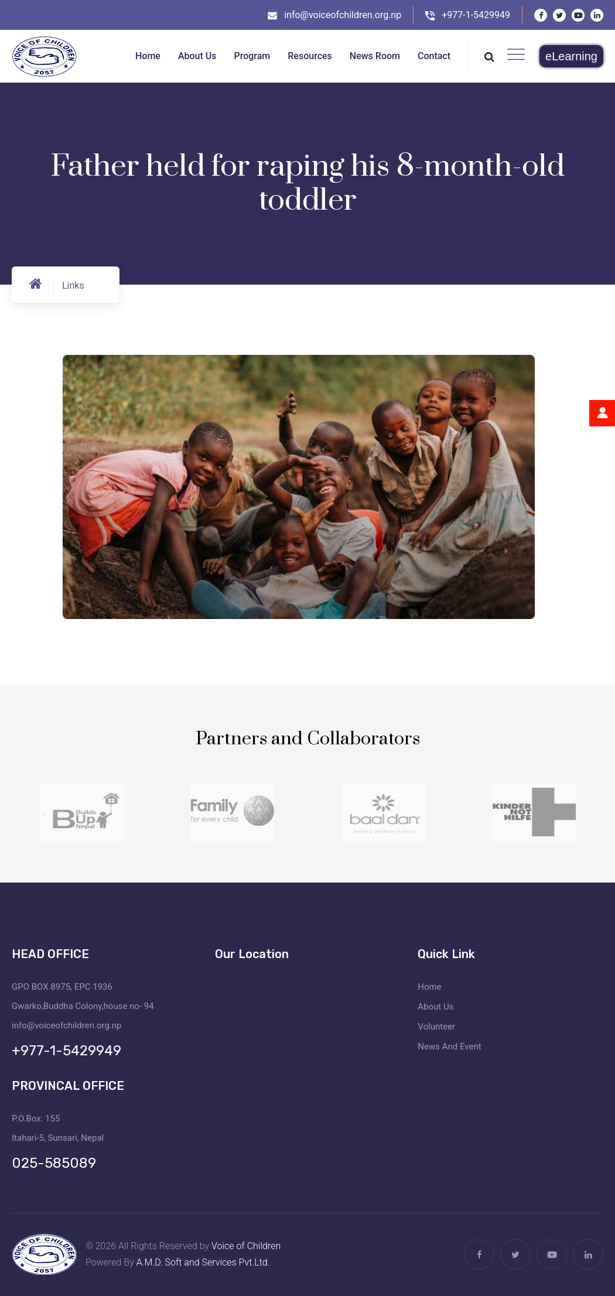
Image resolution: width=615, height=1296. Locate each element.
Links (73, 285)
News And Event (449, 1046)
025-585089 (54, 1163)
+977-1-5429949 (476, 14)
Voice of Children (246, 1245)
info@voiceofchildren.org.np (342, 14)
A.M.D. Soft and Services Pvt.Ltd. (203, 1262)
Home (429, 987)
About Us (435, 1006)
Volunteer (436, 1026)
